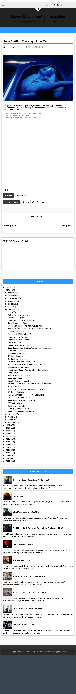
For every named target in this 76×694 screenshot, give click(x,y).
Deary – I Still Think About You (20, 334)
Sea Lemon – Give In (16, 406)
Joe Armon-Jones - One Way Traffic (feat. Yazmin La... (30, 328)
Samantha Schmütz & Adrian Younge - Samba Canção (29, 348)
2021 (8, 433)
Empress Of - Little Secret (18, 340)
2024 (8, 425)
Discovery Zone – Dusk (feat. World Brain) (31, 480)
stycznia (12, 422)
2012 (8, 458)
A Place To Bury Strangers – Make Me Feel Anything (29, 384)
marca (11, 417)
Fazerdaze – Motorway (17, 337)
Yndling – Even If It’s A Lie (18, 409)
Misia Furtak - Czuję (21, 560)
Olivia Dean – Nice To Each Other (21, 320)
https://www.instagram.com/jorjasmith (20, 117)
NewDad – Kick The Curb (23, 625)
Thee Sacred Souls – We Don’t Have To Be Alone (28, 370)
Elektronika (20, 195)
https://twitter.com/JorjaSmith (16, 115)
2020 (8, 436)
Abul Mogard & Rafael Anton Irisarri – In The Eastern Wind (38, 528)
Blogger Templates (18, 652)
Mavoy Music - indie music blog (38, 16)
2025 (8, 290)
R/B (27, 195)
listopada (12, 295)
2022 (8, 431)
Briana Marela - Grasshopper (19, 367)
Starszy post (66, 225)
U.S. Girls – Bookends (16, 392)
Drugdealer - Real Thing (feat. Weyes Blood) (26, 326)
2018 (8, 442)
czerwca (12, 309)
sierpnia (11, 304)
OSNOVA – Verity (15, 403)
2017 (8, 444)
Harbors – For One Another (19, 375)
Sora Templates (42, 652)
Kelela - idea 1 (18, 496)
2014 (8, 453)
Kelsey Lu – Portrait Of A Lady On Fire (29, 592)
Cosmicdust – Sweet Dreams (20, 397)
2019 (8, 439)
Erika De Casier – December (19, 381)
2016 (8, 447)
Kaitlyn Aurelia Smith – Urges (20, 315)
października (13, 298)
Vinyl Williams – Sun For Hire (26, 512)
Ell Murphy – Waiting (16, 353)
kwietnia (11, 414)
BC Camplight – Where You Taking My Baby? (26, 389)
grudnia (11, 293)
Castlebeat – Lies (15, 342)
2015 (8, 450)
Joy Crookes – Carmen (17, 359)
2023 (8, 428)
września (12, 301)
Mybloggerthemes (58, 652)
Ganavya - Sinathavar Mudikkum (21, 411)
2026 (8, 287)
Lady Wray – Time (15, 351)
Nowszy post (10, 225)
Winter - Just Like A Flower (19, 345)
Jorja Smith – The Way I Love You (21, 400)
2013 (8, 455)
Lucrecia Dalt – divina (16, 331)
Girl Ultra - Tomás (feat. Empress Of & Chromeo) (27, 364)
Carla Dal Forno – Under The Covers (28, 608)
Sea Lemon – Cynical (16, 318)
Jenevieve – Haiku (15, 378)
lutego (11, 420)
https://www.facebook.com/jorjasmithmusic (22, 113)
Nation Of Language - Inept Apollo (22, 362)
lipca (10, 306)
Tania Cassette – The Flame (24, 544)
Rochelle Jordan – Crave (18, 323)
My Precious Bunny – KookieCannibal (29, 576)
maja (10, 312)
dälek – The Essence (16, 386)
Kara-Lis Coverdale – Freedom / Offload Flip (26, 395)
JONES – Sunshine (15, 356)
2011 (8, 461)
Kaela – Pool (13, 373)
